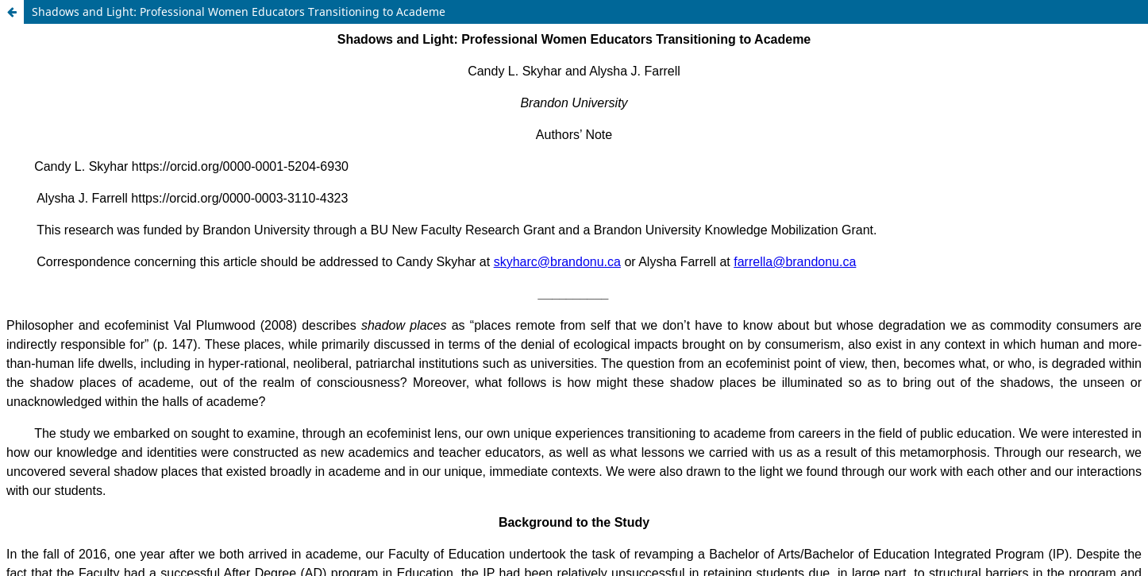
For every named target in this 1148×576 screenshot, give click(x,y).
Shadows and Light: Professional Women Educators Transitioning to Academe (238, 11)
